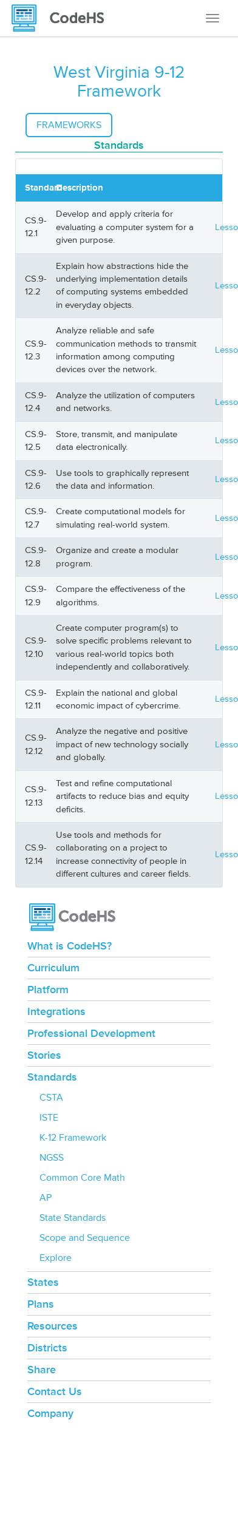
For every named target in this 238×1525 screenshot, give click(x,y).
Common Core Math (82, 1178)
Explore (55, 1258)
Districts (47, 1347)
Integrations (56, 1011)
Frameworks (68, 125)
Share (41, 1369)
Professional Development (91, 1033)
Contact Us (54, 1391)
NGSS (51, 1158)
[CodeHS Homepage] (62, 18)
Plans (40, 1304)
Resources (52, 1326)
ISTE (48, 1118)
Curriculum (53, 967)
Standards (52, 1077)
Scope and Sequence (84, 1238)
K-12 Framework (72, 1138)
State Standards (72, 1218)
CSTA (51, 1098)
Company (50, 1413)
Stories (44, 1055)
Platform (48, 989)
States (43, 1282)
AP (45, 1198)
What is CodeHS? (69, 946)
